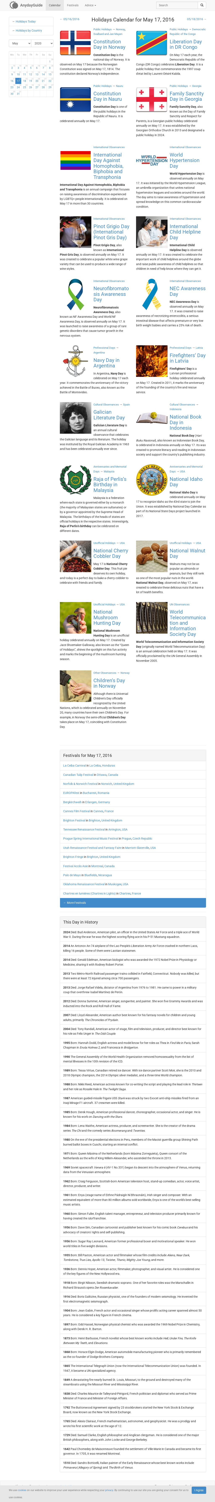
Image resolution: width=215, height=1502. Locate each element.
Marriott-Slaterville (137, 847)
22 (51, 80)
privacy (109, 1490)
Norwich (106, 784)
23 (12, 86)
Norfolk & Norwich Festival (80, 784)
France (109, 811)
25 (25, 86)
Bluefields (90, 875)
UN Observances (180, 604)
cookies (22, 1490)
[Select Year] (42, 43)
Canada (113, 774)
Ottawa (102, 774)
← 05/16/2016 (69, 19)
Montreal (97, 866)
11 (25, 73)
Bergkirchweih (72, 802)
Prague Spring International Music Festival (90, 838)
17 (19, 80)
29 (51, 86)
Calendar (55, 5)
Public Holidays (102, 29)
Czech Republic (142, 838)
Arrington (114, 829)
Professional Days (104, 347)
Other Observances (104, 672)
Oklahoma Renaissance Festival (84, 884)
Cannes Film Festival (76, 811)
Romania (103, 793)
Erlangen (91, 802)
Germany (104, 802)
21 (44, 80)
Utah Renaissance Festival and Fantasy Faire (92, 847)
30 (12, 93)
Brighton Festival (74, 820)
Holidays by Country (29, 30)
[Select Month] (20, 43)
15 (51, 73)
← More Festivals (74, 902)
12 (31, 73)
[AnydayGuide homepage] (26, 5)
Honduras (108, 765)
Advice (90, 5)
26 (31, 86)
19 (31, 80)
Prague (126, 838)
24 (19, 86)
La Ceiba (95, 765)
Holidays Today (26, 21)
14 (44, 73)
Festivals (73, 5)
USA (124, 829)
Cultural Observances (106, 404)
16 (12, 80)
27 (37, 86)
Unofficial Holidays (104, 543)
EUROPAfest (71, 793)
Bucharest (89, 793)
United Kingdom (123, 784)
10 (19, 73)
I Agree (198, 1490)
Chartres (125, 893)
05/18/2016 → (197, 19)
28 (44, 86)
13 (37, 73)
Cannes (98, 811)
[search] (202, 5)
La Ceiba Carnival (74, 765)
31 (19, 93)
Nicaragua (105, 875)
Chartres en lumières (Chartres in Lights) (89, 893)
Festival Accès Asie (75, 866)
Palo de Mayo (72, 875)
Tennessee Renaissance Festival (84, 829)
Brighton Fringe (73, 857)
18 (25, 80)
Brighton (94, 820)
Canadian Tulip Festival (78, 774)
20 (37, 80)
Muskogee (115, 884)
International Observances (109, 147)
